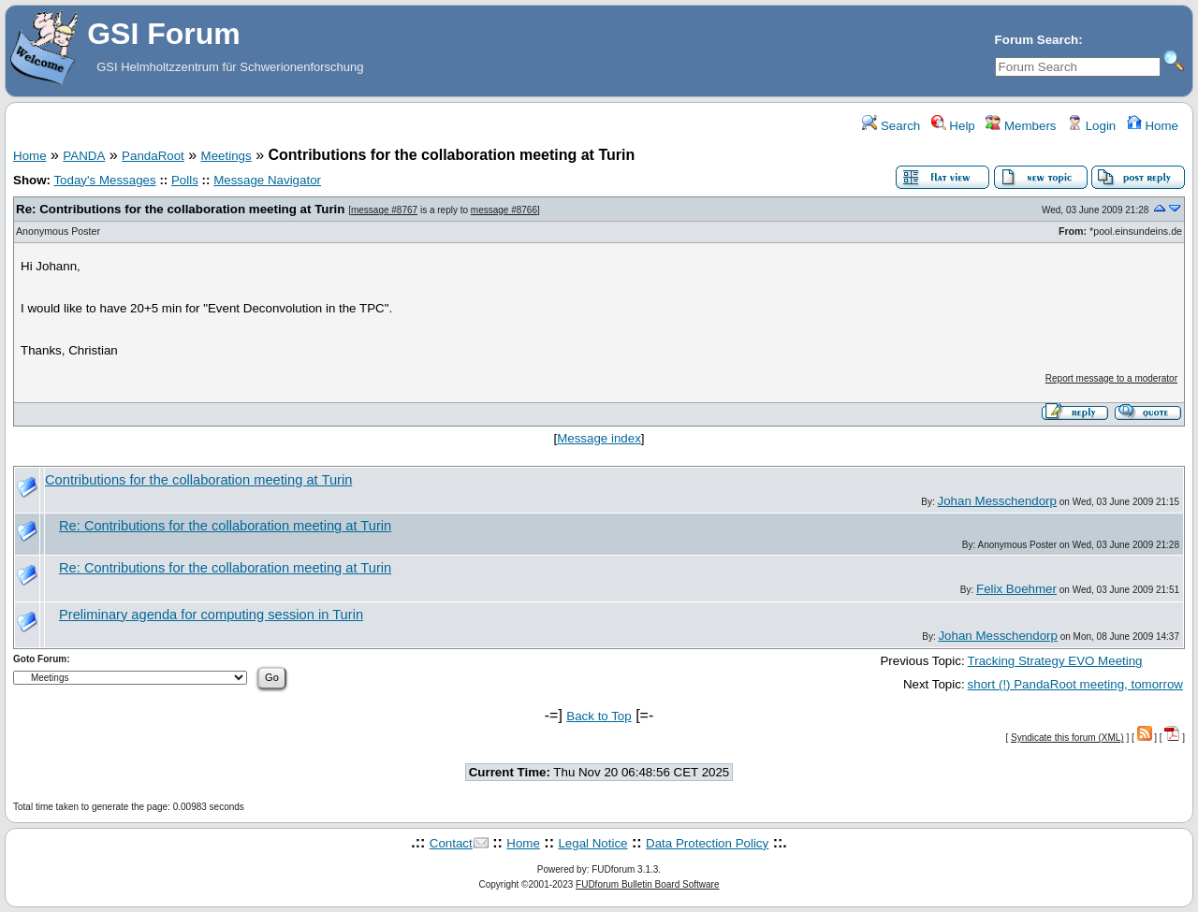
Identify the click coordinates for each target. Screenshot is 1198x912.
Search (891, 126)
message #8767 (384, 210)
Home (1152, 126)
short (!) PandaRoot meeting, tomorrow (1075, 684)
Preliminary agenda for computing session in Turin (211, 614)
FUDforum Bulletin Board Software (647, 884)
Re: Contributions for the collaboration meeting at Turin (180, 209)
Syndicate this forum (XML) (1067, 737)
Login (1091, 126)
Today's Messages (104, 180)
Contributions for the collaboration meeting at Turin (198, 479)
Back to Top (598, 716)
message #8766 (504, 210)
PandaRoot (153, 156)
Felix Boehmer (1016, 589)
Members (1021, 126)
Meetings (226, 156)
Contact (451, 843)
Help (953, 126)
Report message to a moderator (1111, 378)
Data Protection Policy (707, 843)
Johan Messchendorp (997, 501)
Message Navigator (267, 180)
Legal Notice (592, 843)
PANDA (84, 156)
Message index (599, 438)
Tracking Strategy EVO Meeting (1055, 661)
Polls (184, 180)
